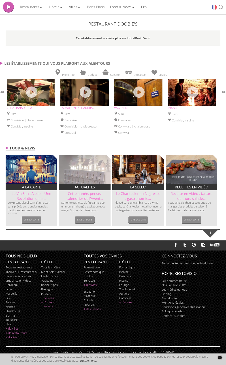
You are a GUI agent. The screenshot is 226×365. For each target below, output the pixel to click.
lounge (124, 285)
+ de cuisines (92, 309)
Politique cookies (173, 311)
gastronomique (94, 272)
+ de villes (12, 328)
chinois (88, 300)
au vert (124, 294)
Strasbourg (13, 311)
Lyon (9, 289)
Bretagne (47, 289)
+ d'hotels (47, 302)
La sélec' (138, 187)
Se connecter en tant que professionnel (187, 263)
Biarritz (10, 315)
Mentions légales (173, 302)
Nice (8, 324)
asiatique (90, 296)
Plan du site (169, 298)
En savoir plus (88, 361)
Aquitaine (47, 281)
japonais (89, 304)
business (125, 276)
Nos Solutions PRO (174, 285)
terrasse (89, 281)
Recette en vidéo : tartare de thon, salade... (191, 196)
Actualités (85, 187)
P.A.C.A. (46, 294)
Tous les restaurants (19, 267)
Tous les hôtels (51, 267)
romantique (92, 267)
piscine (123, 281)
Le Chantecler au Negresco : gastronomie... (138, 196)
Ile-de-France (49, 276)
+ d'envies (90, 285)
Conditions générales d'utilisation (183, 307)
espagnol (90, 291)
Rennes (10, 302)
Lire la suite (31, 219)
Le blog (166, 294)
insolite (88, 276)
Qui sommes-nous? (174, 281)
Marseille (11, 294)
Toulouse (12, 320)
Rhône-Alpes (49, 285)
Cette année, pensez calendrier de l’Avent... (84, 196)
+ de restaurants (16, 333)
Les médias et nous (174, 289)
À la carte (31, 187)
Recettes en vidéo (191, 187)
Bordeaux (12, 285)
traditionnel (127, 289)
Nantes (10, 307)
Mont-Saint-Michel (53, 272)
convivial (125, 298)
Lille (8, 298)
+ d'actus (11, 337)
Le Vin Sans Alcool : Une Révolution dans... (31, 196)
